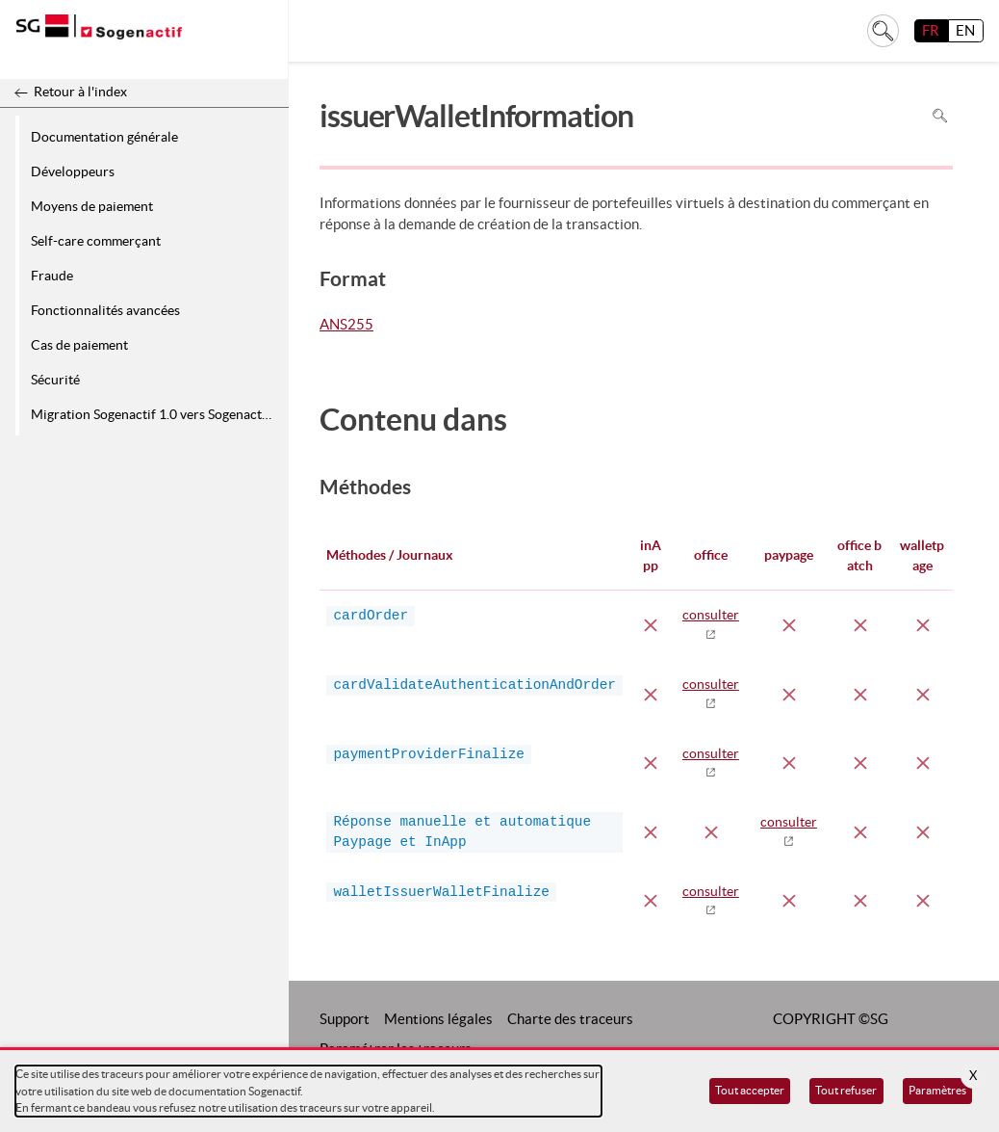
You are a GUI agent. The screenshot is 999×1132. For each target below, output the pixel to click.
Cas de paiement (79, 345)
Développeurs (73, 171)
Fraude (52, 275)
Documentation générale (104, 137)
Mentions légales (438, 1019)
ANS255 (346, 325)
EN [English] (965, 30)
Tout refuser (846, 1090)
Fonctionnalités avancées (105, 310)
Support (345, 1019)
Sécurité (55, 379)
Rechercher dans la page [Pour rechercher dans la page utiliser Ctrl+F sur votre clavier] (940, 116)
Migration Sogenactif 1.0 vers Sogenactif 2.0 (156, 414)
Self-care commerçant (96, 241)
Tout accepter (749, 1090)
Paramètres (937, 1090)
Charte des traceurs (570, 1019)
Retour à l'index (80, 91)
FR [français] (930, 30)
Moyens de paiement (92, 206)
